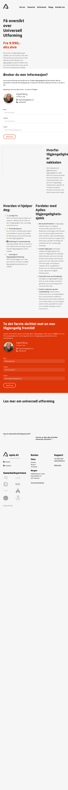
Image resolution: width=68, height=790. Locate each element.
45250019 (21, 102)
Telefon (5, 118)
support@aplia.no (59, 461)
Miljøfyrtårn (57, 465)
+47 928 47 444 (58, 458)
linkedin (6, 462)
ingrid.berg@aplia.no (25, 100)
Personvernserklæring (37, 483)
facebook (7, 466)
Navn (4, 109)
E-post (5, 127)
